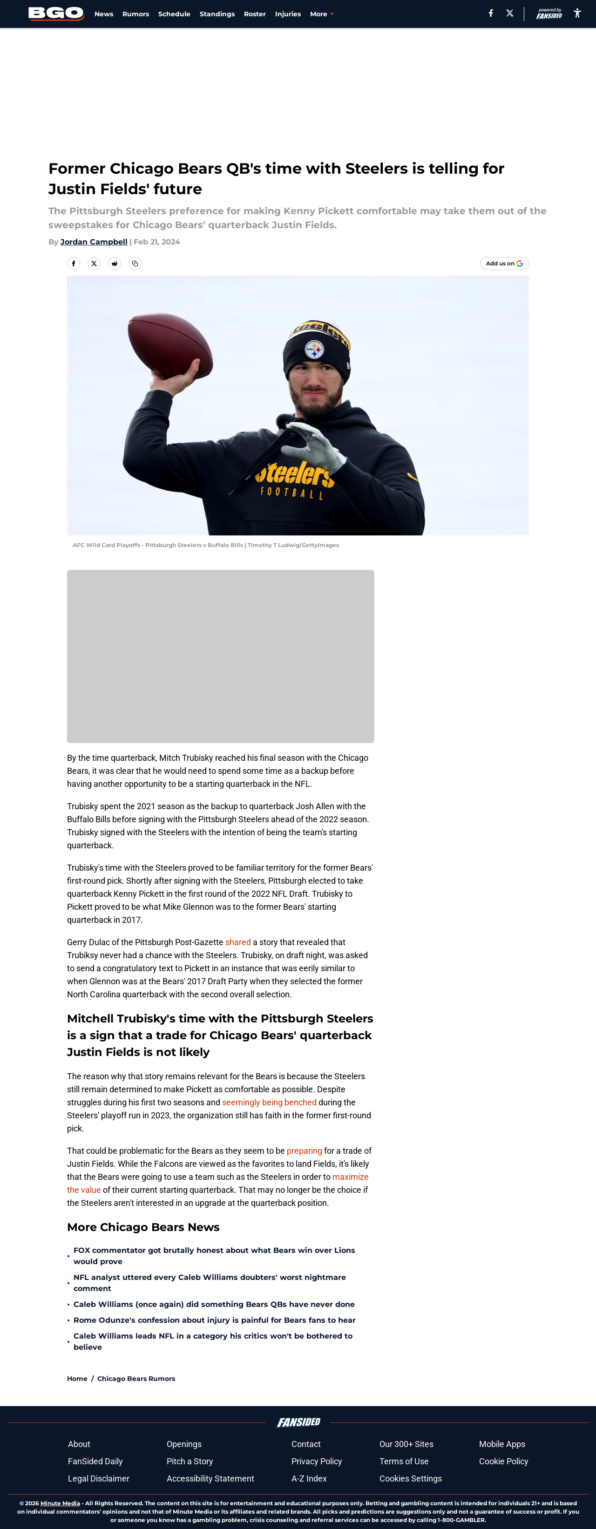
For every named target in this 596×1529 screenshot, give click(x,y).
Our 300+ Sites (406, 1444)
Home (77, 1378)
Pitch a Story (190, 1461)
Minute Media (60, 1503)
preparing (304, 1151)
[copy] (135, 263)
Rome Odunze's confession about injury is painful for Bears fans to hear (215, 1320)
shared (238, 942)
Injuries (288, 14)
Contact (306, 1444)
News (104, 14)
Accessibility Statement (210, 1478)
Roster (255, 14)
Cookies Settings (410, 1478)
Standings (217, 14)
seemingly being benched (269, 1102)
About (79, 1444)
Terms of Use (404, 1461)
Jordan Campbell (94, 241)
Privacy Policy (316, 1461)
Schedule (174, 14)
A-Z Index (309, 1478)
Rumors (135, 14)
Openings (184, 1444)
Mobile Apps (502, 1444)
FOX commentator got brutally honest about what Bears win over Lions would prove (214, 1256)
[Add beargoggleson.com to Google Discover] (504, 263)
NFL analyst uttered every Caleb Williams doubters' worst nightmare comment (210, 1283)
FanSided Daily (95, 1461)
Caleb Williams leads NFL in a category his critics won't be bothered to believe (213, 1342)
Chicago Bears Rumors (136, 1378)
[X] (510, 13)
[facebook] (491, 13)
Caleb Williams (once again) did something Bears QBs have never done (214, 1304)
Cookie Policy (503, 1461)
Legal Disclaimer (98, 1478)
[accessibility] (577, 13)
